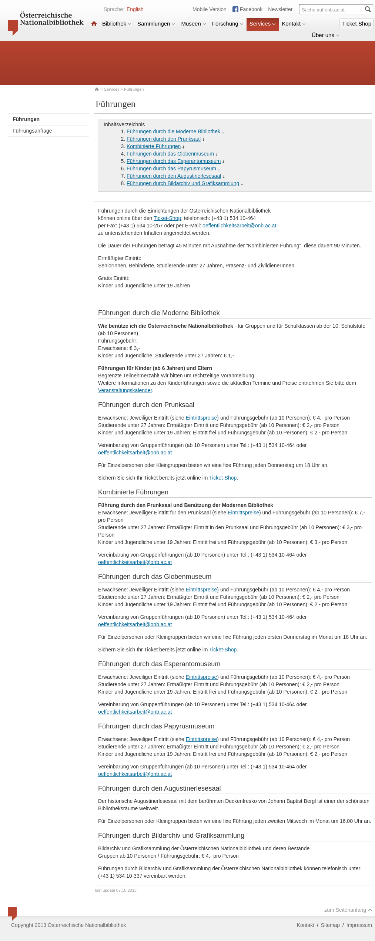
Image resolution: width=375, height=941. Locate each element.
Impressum (359, 925)
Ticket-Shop (167, 218)
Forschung (228, 23)
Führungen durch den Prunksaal (164, 139)
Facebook (251, 9)
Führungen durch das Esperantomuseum (174, 161)
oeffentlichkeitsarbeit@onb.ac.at (239, 225)
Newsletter (280, 9)
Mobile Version (209, 9)
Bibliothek (116, 23)
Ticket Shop (356, 23)
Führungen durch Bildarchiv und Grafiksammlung (183, 183)
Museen (193, 23)
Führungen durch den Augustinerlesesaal (174, 176)
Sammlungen (156, 23)
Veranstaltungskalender (125, 390)
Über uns (325, 35)
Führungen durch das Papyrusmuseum (171, 168)
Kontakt (294, 23)
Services (263, 23)
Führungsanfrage (32, 131)
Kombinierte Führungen (154, 146)
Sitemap (330, 925)
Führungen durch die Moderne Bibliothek (173, 131)
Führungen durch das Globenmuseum (170, 154)
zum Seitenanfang (348, 910)
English (135, 9)
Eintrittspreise (201, 418)
